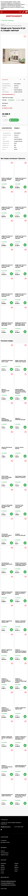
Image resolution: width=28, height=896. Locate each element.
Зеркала (16, 867)
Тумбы (15, 865)
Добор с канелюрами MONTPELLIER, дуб (6, 419)
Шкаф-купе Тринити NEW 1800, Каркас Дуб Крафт (7, 324)
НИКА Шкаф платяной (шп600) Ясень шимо (6, 477)
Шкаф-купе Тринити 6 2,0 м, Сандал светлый (7, 266)
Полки (16, 869)
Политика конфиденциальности (8, 881)
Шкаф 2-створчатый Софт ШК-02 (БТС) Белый (20, 593)
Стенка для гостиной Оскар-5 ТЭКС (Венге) (6, 535)
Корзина (3, 851)
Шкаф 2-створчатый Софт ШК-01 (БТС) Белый (6, 593)
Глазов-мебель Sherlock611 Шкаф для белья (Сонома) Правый (20, 391)
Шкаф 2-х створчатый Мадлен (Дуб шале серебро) (20, 651)
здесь (2, 8)
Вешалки (3, 869)
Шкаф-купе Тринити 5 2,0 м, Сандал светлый (20, 237)
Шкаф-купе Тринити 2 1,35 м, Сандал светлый (7, 208)
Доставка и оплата (5, 842)
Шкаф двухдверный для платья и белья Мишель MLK (20, 796)
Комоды (16, 863)
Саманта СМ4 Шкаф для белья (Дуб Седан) (6, 506)
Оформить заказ (4, 854)
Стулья (2, 872)
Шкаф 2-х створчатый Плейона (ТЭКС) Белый (5, 680)
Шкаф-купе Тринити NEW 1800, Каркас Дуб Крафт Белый (20, 324)
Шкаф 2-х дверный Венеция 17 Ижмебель (6, 651)
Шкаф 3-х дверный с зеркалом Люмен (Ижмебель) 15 (20, 738)
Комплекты (3, 863)
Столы (2, 871)
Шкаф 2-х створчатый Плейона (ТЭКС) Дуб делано (20, 680)
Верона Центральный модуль (5, 391)
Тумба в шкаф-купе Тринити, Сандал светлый (6, 179)
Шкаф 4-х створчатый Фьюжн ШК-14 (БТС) (6, 767)
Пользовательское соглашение (8, 884)
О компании (3, 840)
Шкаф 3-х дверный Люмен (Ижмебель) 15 (6, 738)
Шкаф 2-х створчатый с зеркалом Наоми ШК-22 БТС (6, 709)
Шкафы (2, 865)
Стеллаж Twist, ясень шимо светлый (19, 506)
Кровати (3, 867)
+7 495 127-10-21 (4, 819)
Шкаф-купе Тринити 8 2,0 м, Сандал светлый (7, 295)
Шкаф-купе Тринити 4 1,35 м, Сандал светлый (7, 237)
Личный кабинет (4, 852)
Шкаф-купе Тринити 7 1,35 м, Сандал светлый (20, 266)
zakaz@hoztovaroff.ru (6, 826)
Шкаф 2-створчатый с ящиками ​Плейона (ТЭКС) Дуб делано (21, 564)
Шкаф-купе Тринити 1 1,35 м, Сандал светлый (20, 179)
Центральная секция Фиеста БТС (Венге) (6, 564)
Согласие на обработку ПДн (7, 883)
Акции (15, 871)
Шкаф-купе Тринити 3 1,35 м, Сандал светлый (20, 208)
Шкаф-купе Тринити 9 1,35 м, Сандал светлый (20, 295)
